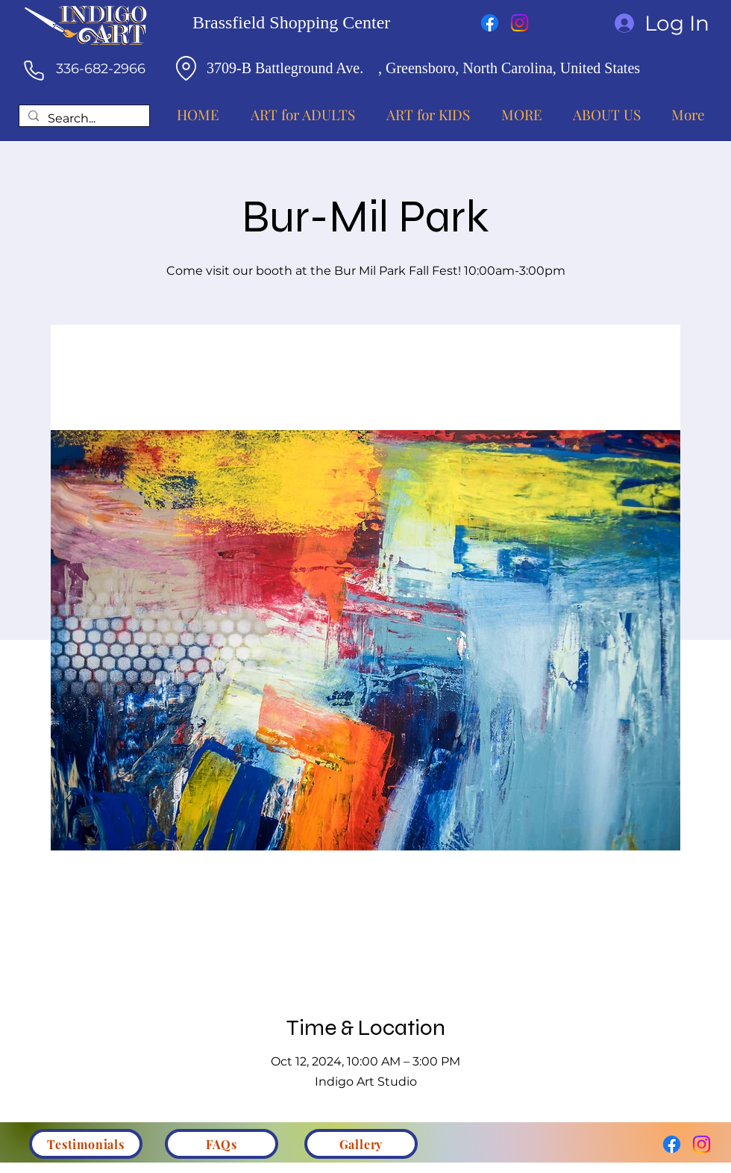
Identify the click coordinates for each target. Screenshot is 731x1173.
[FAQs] (221, 1144)
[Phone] (33, 70)
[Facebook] (489, 22)
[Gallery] (361, 1144)
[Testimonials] (85, 1144)
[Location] (186, 68)
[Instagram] (519, 22)
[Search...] (83, 119)
